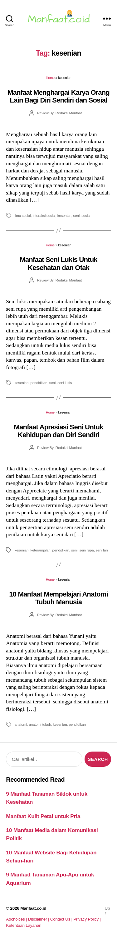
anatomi (20, 724)
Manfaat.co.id (33, 908)
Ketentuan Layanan (23, 925)
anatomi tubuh (40, 724)
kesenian (64, 215)
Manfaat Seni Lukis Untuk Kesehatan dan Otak (58, 263)
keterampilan (40, 550)
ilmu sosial (22, 215)
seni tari (102, 550)
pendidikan (38, 383)
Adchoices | (17, 919)
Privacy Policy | (86, 919)
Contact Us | (62, 919)
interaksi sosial (44, 215)
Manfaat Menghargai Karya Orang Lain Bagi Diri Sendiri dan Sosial (58, 96)
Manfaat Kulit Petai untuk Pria (43, 816)
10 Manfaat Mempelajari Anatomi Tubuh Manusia (58, 598)
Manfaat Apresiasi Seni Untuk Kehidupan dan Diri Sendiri (58, 431)
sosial (85, 215)
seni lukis (64, 383)
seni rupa (86, 550)
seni (76, 215)
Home (50, 78)
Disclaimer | (39, 919)
